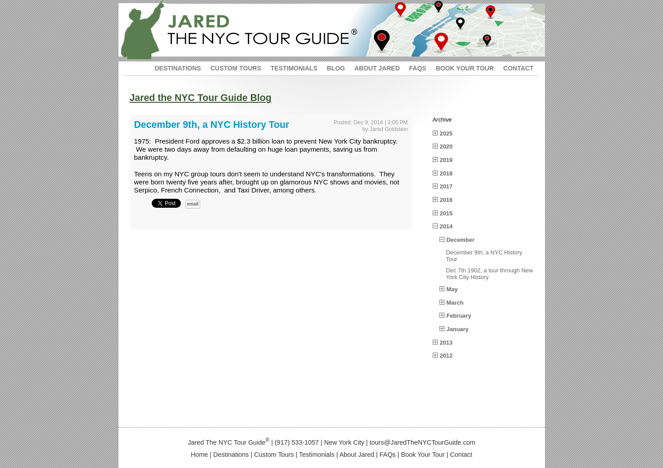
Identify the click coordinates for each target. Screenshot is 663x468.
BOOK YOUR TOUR (465, 68)
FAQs (388, 454)
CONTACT (518, 68)
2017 (446, 186)
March (455, 302)
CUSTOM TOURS (236, 68)
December (460, 239)
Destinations (231, 454)
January (458, 329)
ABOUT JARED (377, 68)
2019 (446, 160)
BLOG (336, 68)
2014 (446, 226)
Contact (461, 454)
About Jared (356, 454)
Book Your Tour (422, 454)
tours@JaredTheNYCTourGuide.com (422, 442)
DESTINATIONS (178, 68)
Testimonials (316, 454)
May (452, 289)
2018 (446, 173)
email (193, 203)
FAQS (417, 68)
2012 (446, 355)
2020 (446, 146)
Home (199, 454)
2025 (446, 133)
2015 (446, 213)
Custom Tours (274, 454)
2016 (446, 200)
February (459, 315)
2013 (446, 342)
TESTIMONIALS (294, 68)
